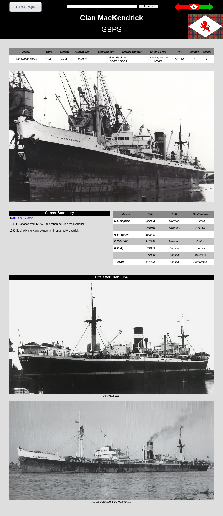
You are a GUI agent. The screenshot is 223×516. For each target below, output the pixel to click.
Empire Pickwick (23, 217)
